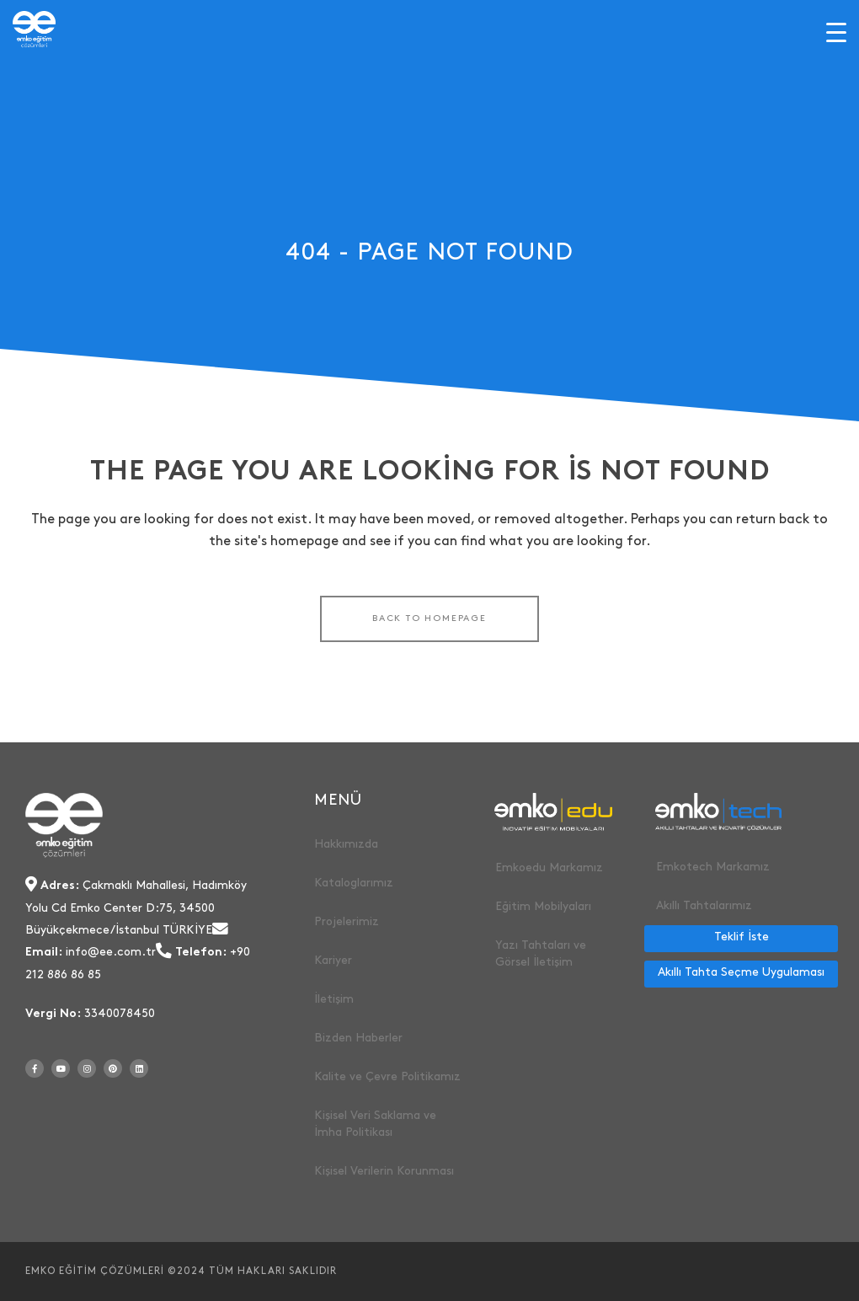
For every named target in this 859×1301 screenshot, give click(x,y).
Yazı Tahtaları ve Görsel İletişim (540, 953)
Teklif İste (741, 936)
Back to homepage (429, 618)
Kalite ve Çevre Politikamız (387, 1076)
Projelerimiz (346, 921)
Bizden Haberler (358, 1037)
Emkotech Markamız (713, 866)
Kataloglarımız (353, 882)
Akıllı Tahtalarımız (704, 905)
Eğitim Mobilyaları (543, 906)
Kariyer (333, 960)
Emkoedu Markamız (549, 867)
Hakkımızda (346, 843)
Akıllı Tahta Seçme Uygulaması (741, 971)
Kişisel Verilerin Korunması (384, 1170)
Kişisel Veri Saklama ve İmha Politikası (375, 1124)
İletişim (334, 998)
